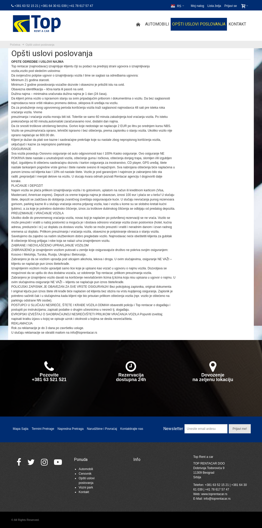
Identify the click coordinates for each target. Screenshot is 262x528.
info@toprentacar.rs (217, 498)
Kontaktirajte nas (131, 429)
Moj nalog (197, 6)
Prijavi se (230, 6)
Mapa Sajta (20, 429)
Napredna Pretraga (71, 429)
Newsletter (173, 428)
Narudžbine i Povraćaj (102, 429)
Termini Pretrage (43, 429)
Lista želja (214, 6)
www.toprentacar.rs (214, 494)
